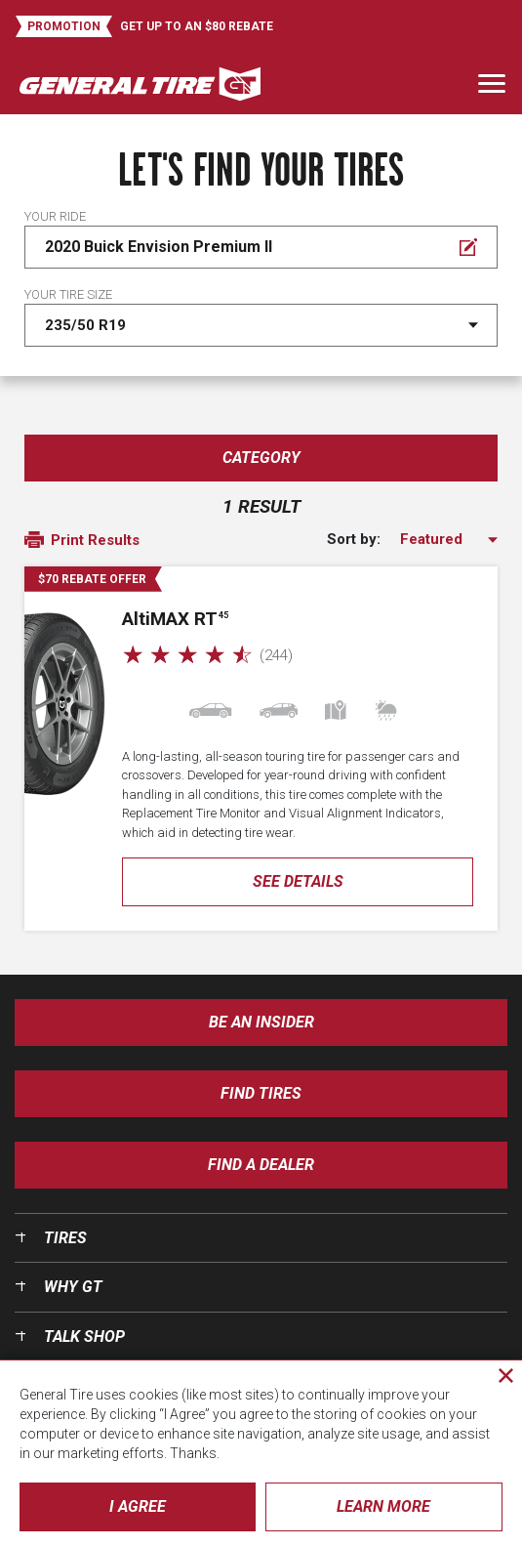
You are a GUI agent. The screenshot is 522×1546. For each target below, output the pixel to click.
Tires (65, 1238)
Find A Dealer (261, 1164)
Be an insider (261, 1022)
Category (261, 457)
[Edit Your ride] (261, 247)
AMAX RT (175, 618)
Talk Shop (84, 1336)
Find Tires (261, 1093)
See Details (298, 881)
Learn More (383, 1506)
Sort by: (354, 539)
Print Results (82, 541)
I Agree (137, 1506)
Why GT (73, 1286)
